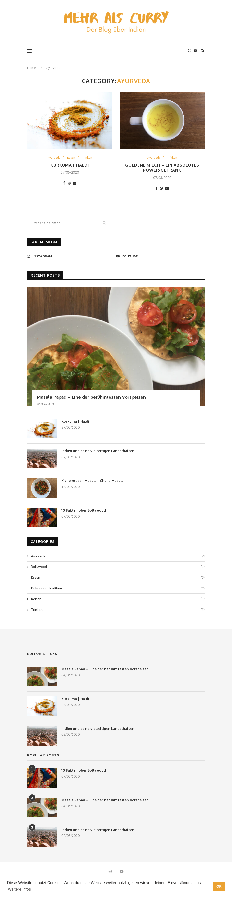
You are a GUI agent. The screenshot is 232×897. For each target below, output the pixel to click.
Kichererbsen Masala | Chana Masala (92, 481)
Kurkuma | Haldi (70, 165)
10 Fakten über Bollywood (83, 511)
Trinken (87, 157)
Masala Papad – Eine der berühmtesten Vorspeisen (91, 398)
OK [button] (219, 886)
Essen (71, 157)
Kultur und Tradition (118, 589)
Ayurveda (53, 157)
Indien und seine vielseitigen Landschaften (97, 452)
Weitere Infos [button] (19, 889)
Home (31, 68)
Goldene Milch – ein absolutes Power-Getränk (162, 168)
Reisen (118, 599)
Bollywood (118, 567)
